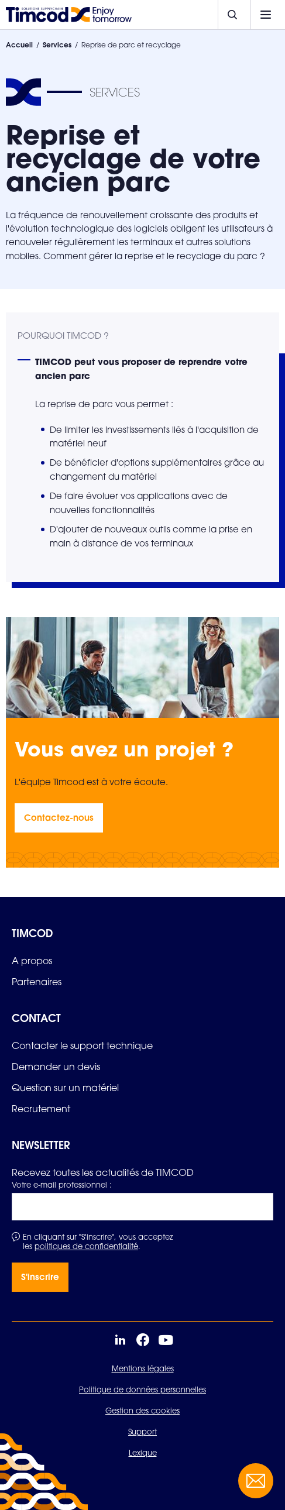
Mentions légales (143, 1368)
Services (57, 44)
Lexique (143, 1452)
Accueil (19, 44)
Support (142, 1431)
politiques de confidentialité (86, 1246)
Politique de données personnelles (142, 1389)
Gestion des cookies (142, 1410)
